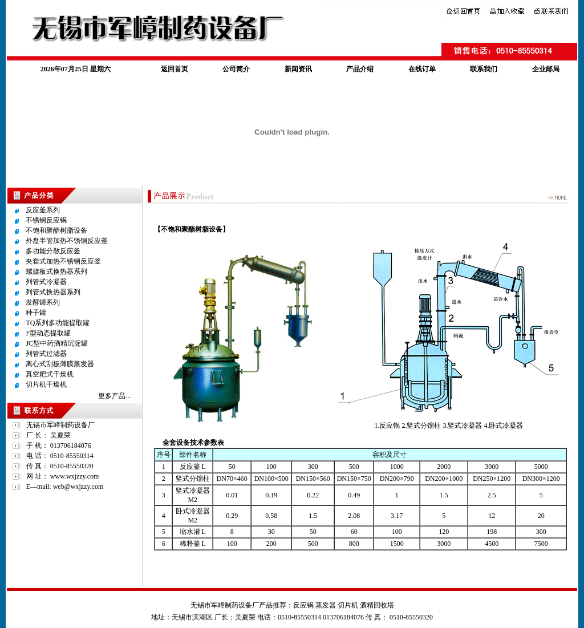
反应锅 (303, 605)
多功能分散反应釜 (53, 251)
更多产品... (114, 396)
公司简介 (236, 69)
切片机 (348, 605)
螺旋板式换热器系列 (56, 271)
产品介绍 (360, 69)
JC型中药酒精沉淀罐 (57, 343)
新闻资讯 (298, 69)
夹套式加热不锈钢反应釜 (63, 261)
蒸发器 (325, 605)
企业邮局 (545, 69)
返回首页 (174, 69)
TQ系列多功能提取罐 (58, 323)
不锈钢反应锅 (46, 220)
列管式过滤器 (46, 354)
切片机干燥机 (46, 384)
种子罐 (36, 313)
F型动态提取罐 (48, 333)
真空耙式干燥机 (50, 374)
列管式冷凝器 (46, 282)
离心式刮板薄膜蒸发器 (60, 364)
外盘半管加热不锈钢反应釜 (67, 241)
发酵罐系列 (43, 302)
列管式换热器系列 (53, 292)
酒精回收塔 (377, 605)
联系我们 (483, 69)
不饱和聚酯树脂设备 (56, 230)
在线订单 (422, 69)
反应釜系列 (43, 210)
